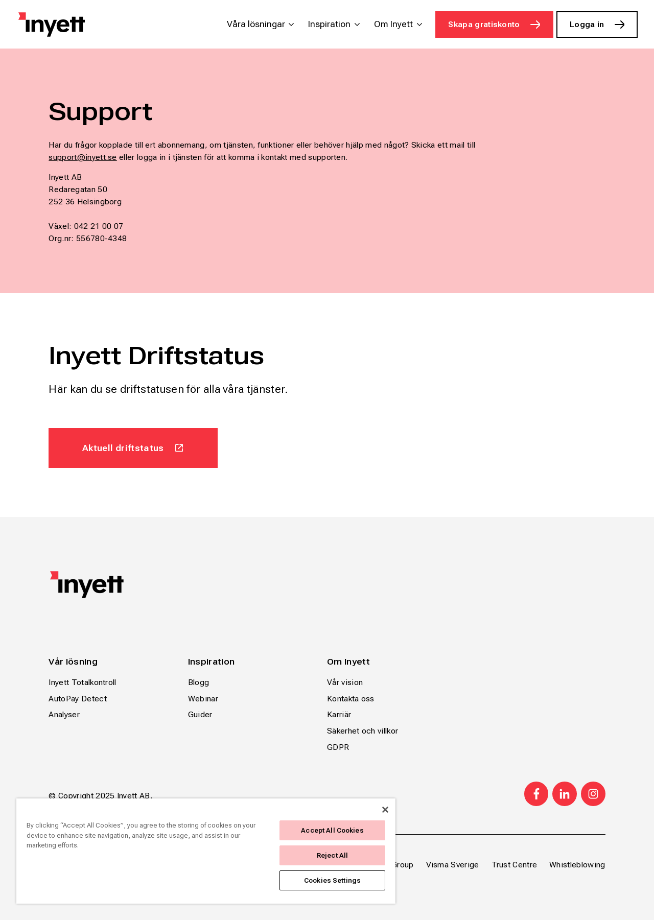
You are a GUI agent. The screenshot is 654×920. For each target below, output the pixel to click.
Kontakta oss (351, 698)
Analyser (64, 714)
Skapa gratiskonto (484, 24)
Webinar (203, 698)
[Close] (385, 810)
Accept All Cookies (332, 830)
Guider (200, 714)
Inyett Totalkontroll (82, 682)
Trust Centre (515, 864)
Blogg (198, 682)
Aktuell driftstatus (123, 447)
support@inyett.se (82, 157)
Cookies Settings (332, 880)
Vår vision (345, 682)
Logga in (587, 24)
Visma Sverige (452, 864)
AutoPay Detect (77, 698)
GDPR (338, 747)
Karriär (339, 714)
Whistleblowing (577, 864)
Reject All (332, 855)
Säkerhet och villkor (362, 731)
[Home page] (51, 24)
